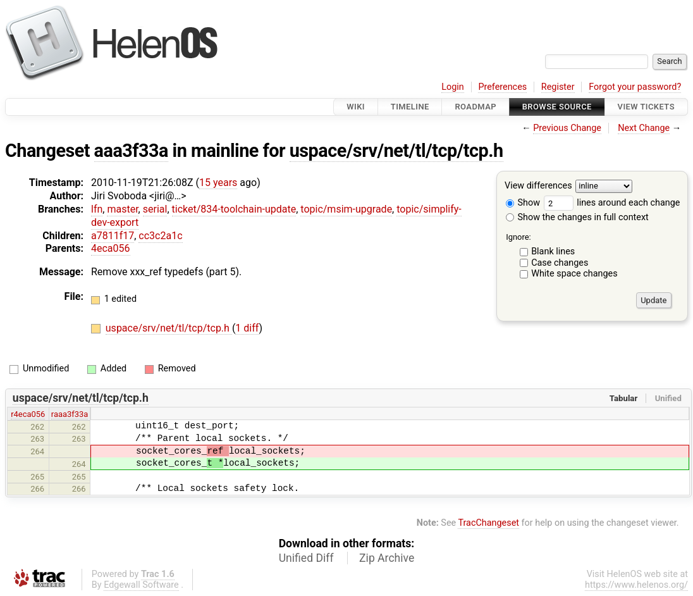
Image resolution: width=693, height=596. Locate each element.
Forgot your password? (635, 87)
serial (155, 209)
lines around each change (612, 202)
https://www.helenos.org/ (636, 585)
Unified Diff (306, 558)
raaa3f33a (70, 414)
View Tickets (646, 106)
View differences (538, 186)
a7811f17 (112, 236)
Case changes (559, 263)
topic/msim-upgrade (346, 209)
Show (523, 202)
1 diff (247, 328)
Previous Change (567, 128)
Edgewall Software (141, 585)
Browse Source (557, 106)
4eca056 (110, 248)
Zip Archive (386, 558)
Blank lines (553, 251)
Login (452, 87)
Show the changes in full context (577, 217)
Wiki (355, 106)
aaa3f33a (131, 150)
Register (558, 87)
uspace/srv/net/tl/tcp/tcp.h (396, 150)
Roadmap (475, 106)
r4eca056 (28, 414)
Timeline (410, 106)
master (122, 209)
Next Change (644, 128)
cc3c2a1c (160, 236)
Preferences (502, 87)
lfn (96, 209)
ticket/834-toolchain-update (234, 209)
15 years (218, 183)
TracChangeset (488, 523)
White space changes (574, 273)
